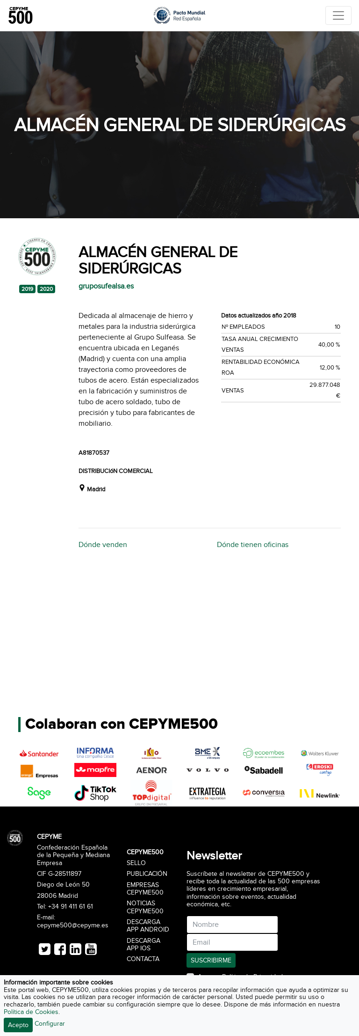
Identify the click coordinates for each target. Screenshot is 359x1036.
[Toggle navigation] (338, 15)
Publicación (147, 874)
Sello (136, 863)
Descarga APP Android (148, 925)
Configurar (50, 1024)
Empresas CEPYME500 (145, 888)
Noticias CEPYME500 (145, 907)
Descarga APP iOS (143, 944)
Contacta (143, 959)
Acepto (18, 1025)
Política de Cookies (31, 1012)
